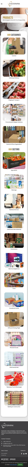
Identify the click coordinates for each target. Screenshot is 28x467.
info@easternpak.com (7, 443)
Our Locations (4, 453)
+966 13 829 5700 (7, 441)
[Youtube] (26, 453)
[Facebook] (21, 454)
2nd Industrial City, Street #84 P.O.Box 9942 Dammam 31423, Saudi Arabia (14, 446)
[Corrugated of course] (13, 459)
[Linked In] (24, 453)
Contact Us (3, 455)
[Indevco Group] (4, 459)
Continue (20, 464)
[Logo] (14, 4)
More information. (13, 464)
